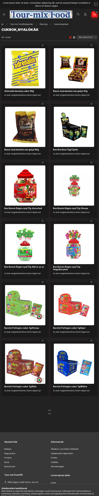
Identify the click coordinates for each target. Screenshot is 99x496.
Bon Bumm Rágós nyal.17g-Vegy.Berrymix (67, 268)
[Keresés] (78, 14)
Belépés (8, 449)
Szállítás (54, 462)
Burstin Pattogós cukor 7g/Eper (69, 328)
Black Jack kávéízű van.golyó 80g (21, 149)
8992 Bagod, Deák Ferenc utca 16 (23, 482)
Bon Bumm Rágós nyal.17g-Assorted (23, 208)
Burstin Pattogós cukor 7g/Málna (70, 386)
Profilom (8, 458)
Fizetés (54, 458)
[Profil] (85, 14)
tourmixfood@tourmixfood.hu (21, 491)
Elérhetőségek (57, 466)
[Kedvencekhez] (42, 45)
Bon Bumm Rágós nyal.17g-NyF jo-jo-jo (24, 267)
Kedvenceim (9, 466)
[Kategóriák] (4, 14)
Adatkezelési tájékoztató (62, 453)
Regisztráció (9, 453)
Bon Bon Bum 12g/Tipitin (65, 149)
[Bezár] (96, 4)
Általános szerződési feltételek (65, 449)
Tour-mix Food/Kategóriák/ (21, 24)
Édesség (43, 24)
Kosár (6, 462)
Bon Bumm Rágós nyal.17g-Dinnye (70, 208)
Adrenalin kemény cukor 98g (19, 91)
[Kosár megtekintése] (95, 14)
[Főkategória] (2, 24)
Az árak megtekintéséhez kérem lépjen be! (22, 95)
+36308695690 (71, 14)
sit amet (54, 491)
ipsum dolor (56, 487)
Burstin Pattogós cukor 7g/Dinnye (21, 328)
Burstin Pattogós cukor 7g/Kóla (20, 386)
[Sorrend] (87, 37)
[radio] (74, 37)
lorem (53, 483)
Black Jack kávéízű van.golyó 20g (70, 91)
